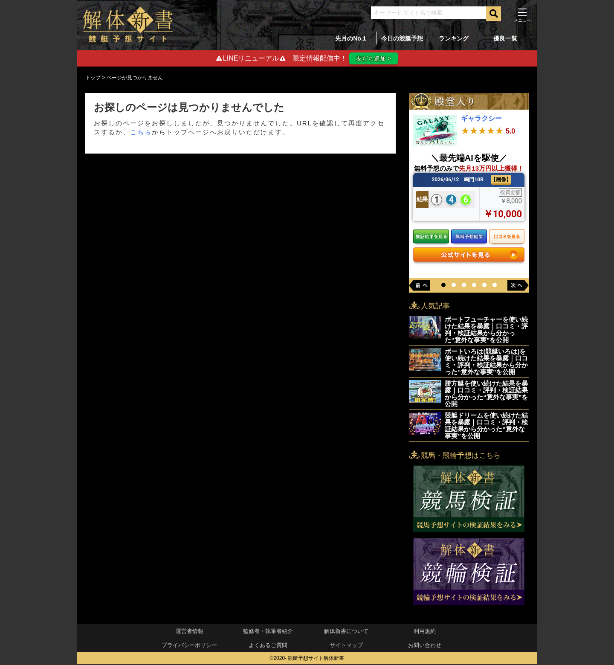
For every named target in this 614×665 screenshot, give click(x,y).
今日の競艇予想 (402, 38)
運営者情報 (189, 632)
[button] (443, 286)
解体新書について (346, 632)
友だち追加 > (373, 58)
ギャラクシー (481, 119)
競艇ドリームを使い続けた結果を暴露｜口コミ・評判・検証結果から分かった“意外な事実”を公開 (486, 426)
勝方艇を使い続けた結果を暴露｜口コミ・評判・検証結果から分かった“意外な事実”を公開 (486, 394)
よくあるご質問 (268, 646)
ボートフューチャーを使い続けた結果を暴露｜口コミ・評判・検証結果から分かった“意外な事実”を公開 (486, 330)
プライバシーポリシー (189, 646)
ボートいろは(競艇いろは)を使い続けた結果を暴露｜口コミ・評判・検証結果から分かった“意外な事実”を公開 (486, 362)
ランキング (454, 38)
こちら (141, 132)
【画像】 (501, 180)
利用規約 (425, 632)
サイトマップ (346, 646)
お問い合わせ (424, 646)
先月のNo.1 (350, 38)
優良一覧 (505, 38)
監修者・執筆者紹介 (268, 632)
